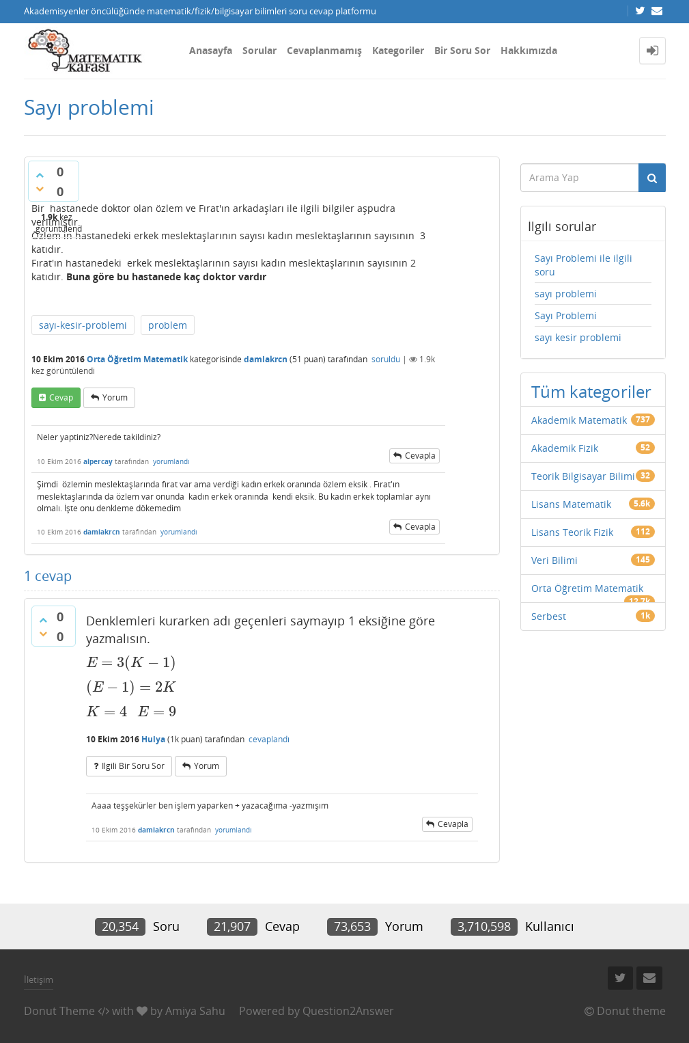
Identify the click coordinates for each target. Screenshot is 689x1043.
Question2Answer (348, 1010)
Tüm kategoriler (591, 391)
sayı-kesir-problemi (83, 325)
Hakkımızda (529, 50)
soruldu (385, 359)
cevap (61, 397)
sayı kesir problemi (578, 337)
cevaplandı (269, 739)
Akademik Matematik (579, 420)
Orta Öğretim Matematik (137, 359)
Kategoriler (398, 50)
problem (167, 325)
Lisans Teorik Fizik (572, 532)
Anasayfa (210, 50)
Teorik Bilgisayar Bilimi (583, 476)
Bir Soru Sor (462, 50)
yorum (115, 397)
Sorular (259, 50)
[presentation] (131, 662)
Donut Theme (59, 1010)
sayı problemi (566, 293)
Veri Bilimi (554, 560)
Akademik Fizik (564, 448)
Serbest (548, 616)
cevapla (420, 455)
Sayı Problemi (566, 315)
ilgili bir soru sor (133, 766)
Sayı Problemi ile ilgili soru (583, 265)
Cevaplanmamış (324, 50)
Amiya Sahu (195, 1010)
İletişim (38, 979)
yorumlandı (171, 461)
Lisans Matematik (571, 504)
